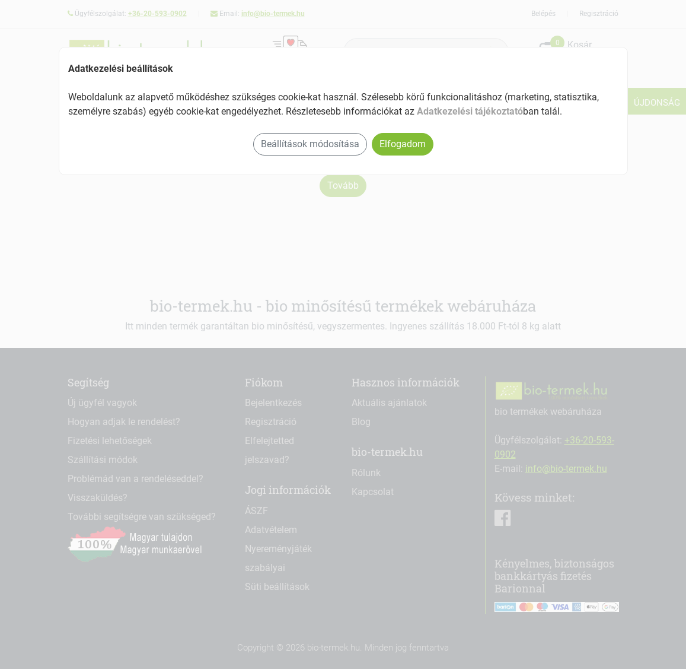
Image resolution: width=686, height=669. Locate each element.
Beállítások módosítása (310, 144)
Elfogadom (402, 144)
